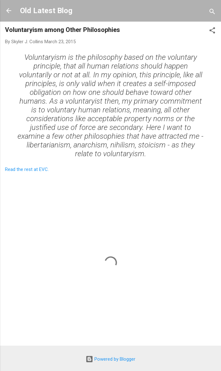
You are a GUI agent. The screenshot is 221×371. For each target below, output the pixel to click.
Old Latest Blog (46, 10)
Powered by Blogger (110, 359)
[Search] (212, 12)
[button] (212, 31)
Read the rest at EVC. (27, 169)
